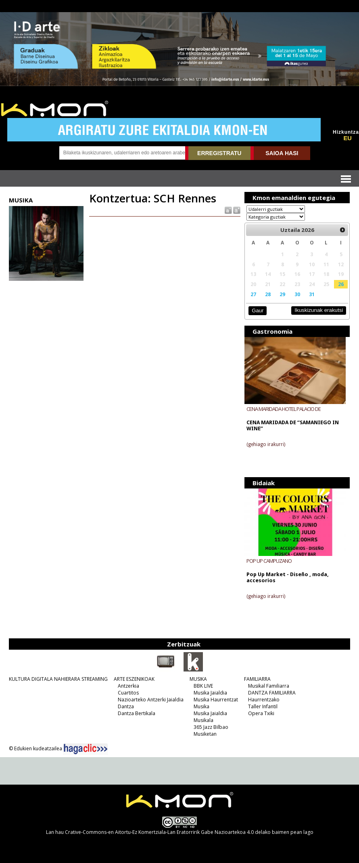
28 (268, 294)
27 (253, 294)
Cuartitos (128, 692)
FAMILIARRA (257, 679)
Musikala (203, 720)
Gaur (257, 310)
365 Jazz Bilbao (211, 727)
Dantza (126, 706)
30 (297, 294)
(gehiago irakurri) (265, 444)
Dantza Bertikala (136, 713)
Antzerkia (128, 685)
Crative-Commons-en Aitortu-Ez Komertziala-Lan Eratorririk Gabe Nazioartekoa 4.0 (159, 832)
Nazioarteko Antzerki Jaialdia (151, 699)
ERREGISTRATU (219, 153)
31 (312, 294)
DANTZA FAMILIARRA (272, 692)
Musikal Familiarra (268, 685)
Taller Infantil (263, 706)
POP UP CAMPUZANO (269, 560)
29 (282, 294)
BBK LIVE (203, 685)
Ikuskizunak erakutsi (318, 310)
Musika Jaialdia (210, 692)
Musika (201, 706)
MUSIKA (198, 679)
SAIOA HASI (281, 153)
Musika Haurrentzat (216, 699)
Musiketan (205, 733)
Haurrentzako (264, 699)
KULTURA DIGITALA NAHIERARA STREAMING (58, 679)
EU (347, 138)
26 (341, 284)
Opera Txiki (261, 713)
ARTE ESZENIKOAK (134, 679)
